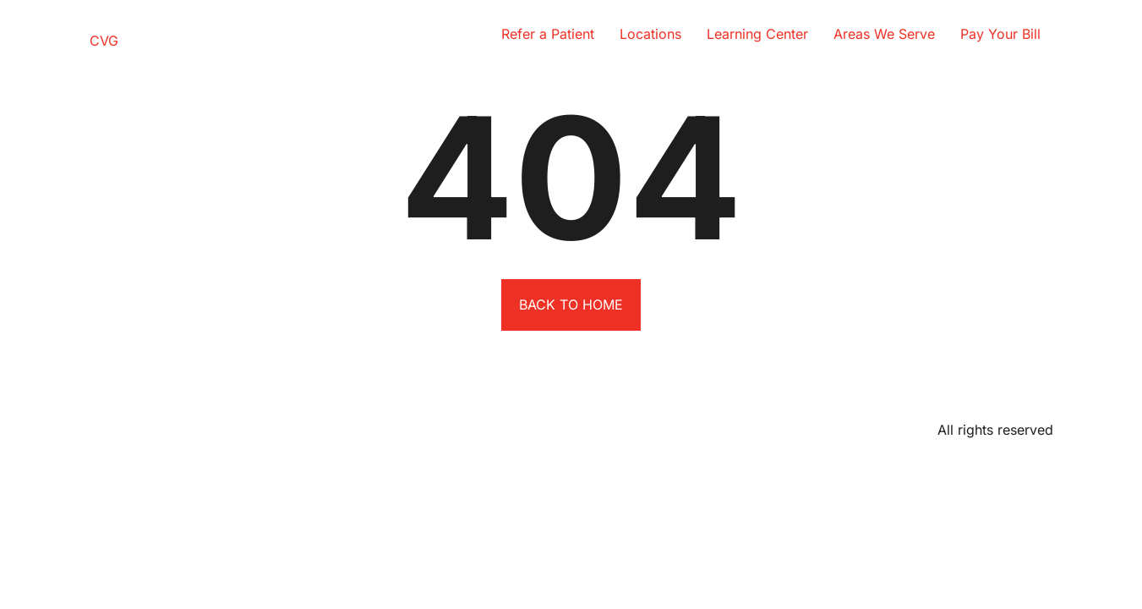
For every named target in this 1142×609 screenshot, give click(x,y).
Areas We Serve (884, 33)
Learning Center (757, 33)
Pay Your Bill (1000, 33)
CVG (104, 40)
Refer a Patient (547, 33)
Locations (650, 33)
